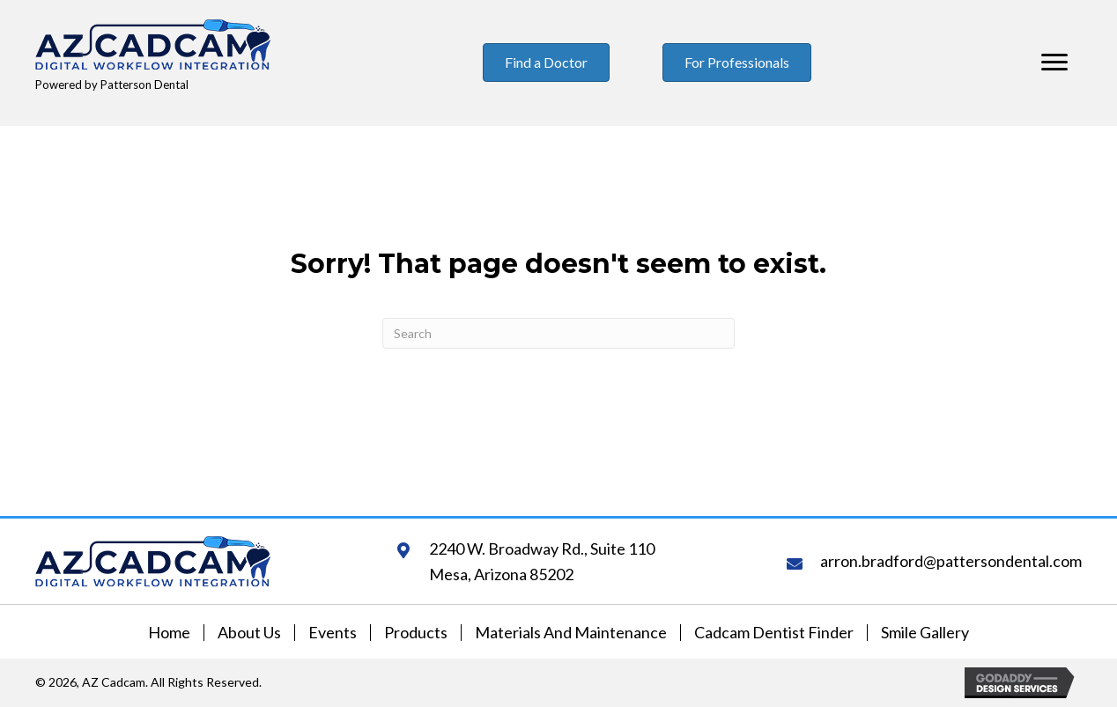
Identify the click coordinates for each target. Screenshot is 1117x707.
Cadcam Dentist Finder (774, 632)
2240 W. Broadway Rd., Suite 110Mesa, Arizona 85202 (542, 561)
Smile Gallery (925, 632)
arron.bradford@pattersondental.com (951, 561)
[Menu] (1054, 62)
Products (416, 632)
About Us (249, 632)
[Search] (558, 333)
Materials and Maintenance (571, 632)
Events (332, 632)
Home (169, 632)
